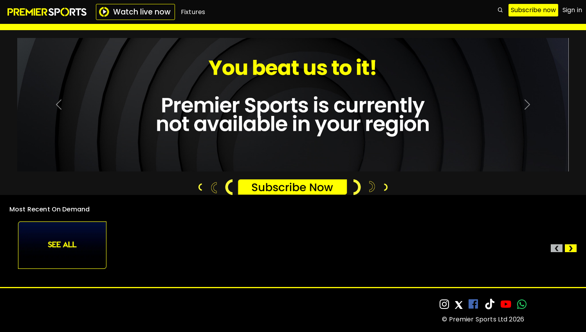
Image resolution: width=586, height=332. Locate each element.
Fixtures (193, 11)
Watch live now (135, 12)
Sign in (572, 9)
